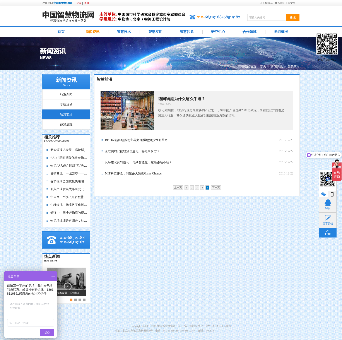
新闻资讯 (277, 66)
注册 (86, 3)
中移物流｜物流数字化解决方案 (68, 205)
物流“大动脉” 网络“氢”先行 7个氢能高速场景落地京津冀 (68, 165)
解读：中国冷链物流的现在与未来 (68, 212)
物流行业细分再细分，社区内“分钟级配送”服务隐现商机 (68, 220)
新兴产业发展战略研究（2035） (68, 189)
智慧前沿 (293, 66)
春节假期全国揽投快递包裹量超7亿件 (68, 181)
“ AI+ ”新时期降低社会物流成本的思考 (68, 157)
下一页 (216, 187)
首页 (61, 32)
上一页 (178, 187)
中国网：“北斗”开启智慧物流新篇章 (68, 197)
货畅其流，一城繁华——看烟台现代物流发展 (68, 173)
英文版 (292, 3)
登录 (79, 3)
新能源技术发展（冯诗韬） (68, 150)
